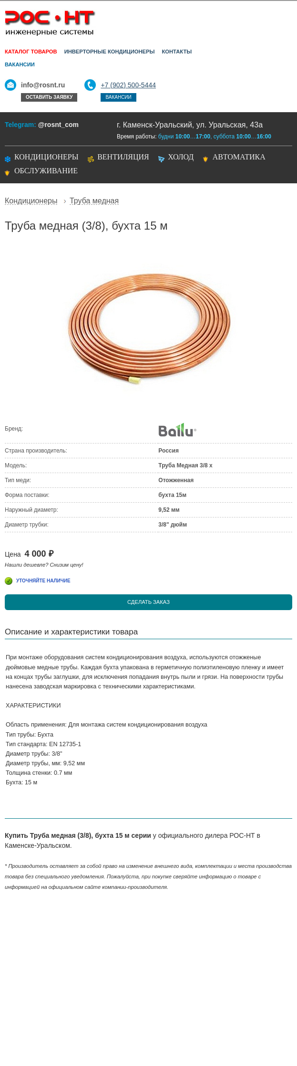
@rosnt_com (58, 124)
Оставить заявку (49, 97)
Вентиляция (123, 157)
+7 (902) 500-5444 (128, 85)
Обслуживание (46, 171)
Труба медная (94, 201)
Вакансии (20, 64)
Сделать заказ (148, 602)
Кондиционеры (46, 157)
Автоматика (239, 157)
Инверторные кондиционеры (109, 51)
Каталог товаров (31, 51)
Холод (181, 157)
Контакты (177, 51)
